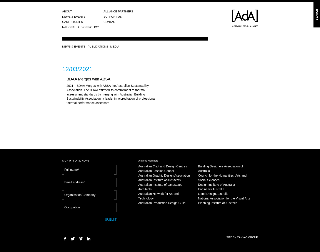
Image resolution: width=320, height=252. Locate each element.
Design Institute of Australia (216, 184)
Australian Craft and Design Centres (162, 166)
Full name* (71, 169)
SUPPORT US (112, 16)
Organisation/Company (79, 195)
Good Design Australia (213, 194)
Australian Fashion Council (156, 171)
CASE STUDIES (72, 22)
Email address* (74, 182)
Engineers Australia (211, 189)
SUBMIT (111, 219)
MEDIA (114, 46)
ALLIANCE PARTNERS (118, 11)
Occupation (72, 207)
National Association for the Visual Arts (224, 198)
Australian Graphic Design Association (164, 175)
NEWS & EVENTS (73, 16)
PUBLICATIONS (98, 46)
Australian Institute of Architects (159, 180)
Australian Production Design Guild (161, 203)
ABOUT (67, 11)
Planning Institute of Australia (217, 203)
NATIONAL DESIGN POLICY (80, 27)
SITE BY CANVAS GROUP (242, 237)
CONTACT (110, 22)
